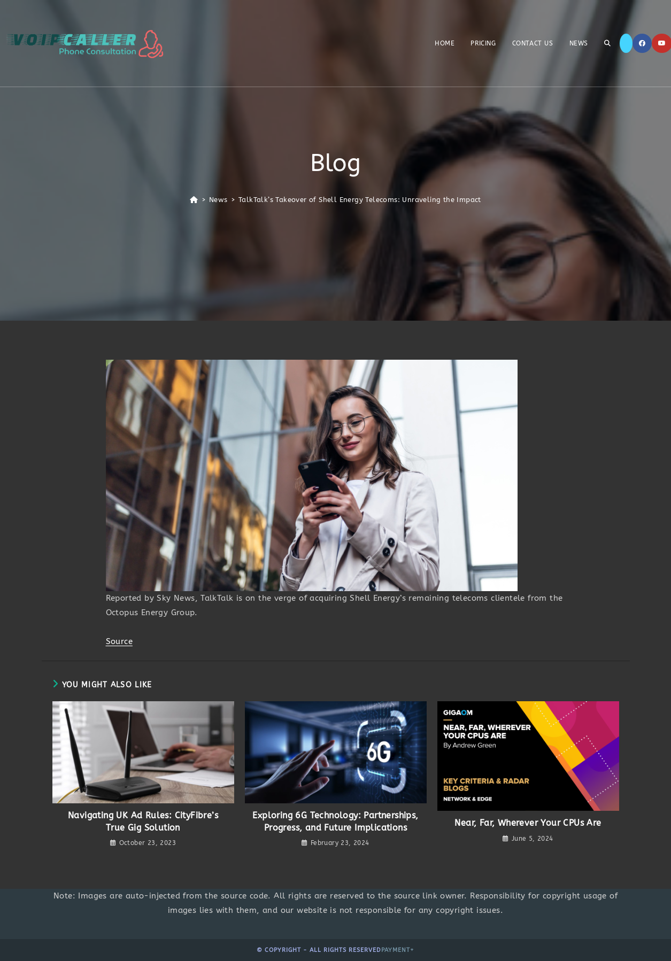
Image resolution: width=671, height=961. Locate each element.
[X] (626, 43)
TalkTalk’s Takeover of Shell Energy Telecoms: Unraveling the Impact (359, 200)
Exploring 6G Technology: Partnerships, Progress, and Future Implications (335, 821)
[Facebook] (642, 43)
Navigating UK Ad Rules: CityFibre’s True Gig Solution (143, 821)
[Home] (194, 200)
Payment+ (397, 950)
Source (119, 641)
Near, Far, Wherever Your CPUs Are (527, 823)
